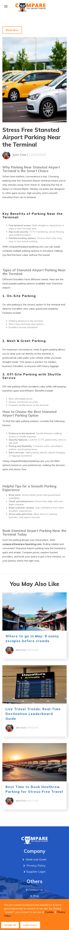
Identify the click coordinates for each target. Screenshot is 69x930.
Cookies (49, 912)
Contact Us (35, 890)
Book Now (12, 30)
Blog (36, 896)
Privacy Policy (36, 865)
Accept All (10, 925)
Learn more (30, 924)
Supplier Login (35, 871)
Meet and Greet (35, 859)
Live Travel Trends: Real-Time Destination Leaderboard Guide (33, 714)
